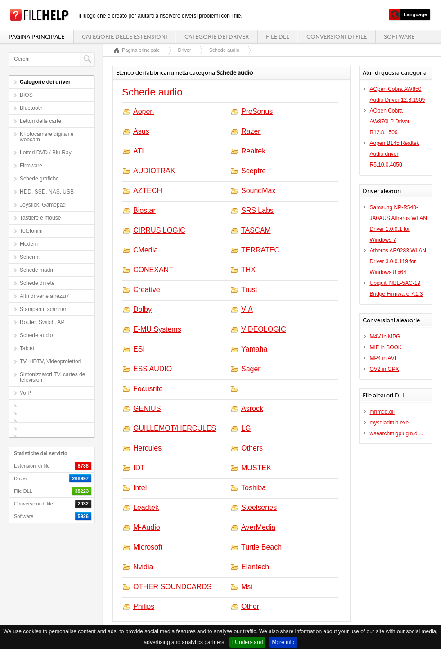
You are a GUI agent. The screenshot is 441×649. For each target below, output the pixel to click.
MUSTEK (256, 468)
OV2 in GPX (384, 369)
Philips (143, 606)
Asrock (252, 408)
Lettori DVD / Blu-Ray (46, 152)
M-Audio (146, 527)
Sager (251, 369)
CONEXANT (153, 270)
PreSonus (257, 111)
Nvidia (143, 567)
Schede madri (36, 270)
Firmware (31, 165)
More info (283, 642)
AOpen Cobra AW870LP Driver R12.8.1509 (390, 121)
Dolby (142, 309)
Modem (29, 244)
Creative (146, 289)
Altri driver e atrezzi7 (44, 296)
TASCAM (255, 230)
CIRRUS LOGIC (159, 230)
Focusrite (148, 388)
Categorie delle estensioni (124, 36)
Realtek (253, 151)
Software (399, 36)
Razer (251, 131)
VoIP (25, 393)
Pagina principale (36, 36)
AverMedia (258, 527)
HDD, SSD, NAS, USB (47, 192)
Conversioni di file (336, 36)
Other (250, 606)
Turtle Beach (261, 547)
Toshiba (253, 487)
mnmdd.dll (382, 412)
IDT (139, 468)
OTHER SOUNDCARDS (172, 586)
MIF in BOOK (386, 347)
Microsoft (147, 547)
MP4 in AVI (383, 358)
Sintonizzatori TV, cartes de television (52, 377)
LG (246, 428)
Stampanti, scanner (43, 309)
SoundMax (258, 190)
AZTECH (147, 190)
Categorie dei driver (216, 36)
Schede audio (36, 335)
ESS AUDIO (152, 369)
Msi (246, 586)
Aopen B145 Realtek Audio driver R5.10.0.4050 (394, 154)
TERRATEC (260, 250)
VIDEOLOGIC (263, 329)
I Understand (247, 642)
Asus (141, 131)
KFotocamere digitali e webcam (46, 137)
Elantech (255, 567)
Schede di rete (37, 283)
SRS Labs (257, 210)
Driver (184, 50)
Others (252, 448)
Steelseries (259, 507)
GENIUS (147, 408)
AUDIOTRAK (154, 171)
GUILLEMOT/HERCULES (174, 428)
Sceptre (253, 171)
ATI (138, 151)
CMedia (145, 250)
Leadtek (146, 507)
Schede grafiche (39, 179)
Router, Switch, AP (42, 322)
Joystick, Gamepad (43, 205)
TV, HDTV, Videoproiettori (50, 361)
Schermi (30, 257)
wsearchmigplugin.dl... (396, 433)
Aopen (143, 111)
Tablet (27, 348)
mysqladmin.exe (389, 422)
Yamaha (254, 349)
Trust (249, 289)
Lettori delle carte (40, 121)
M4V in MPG (385, 337)
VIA (247, 309)
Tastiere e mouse (40, 218)
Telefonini (31, 231)
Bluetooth (31, 108)
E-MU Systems (157, 329)
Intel (140, 487)
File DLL (277, 36)
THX (248, 270)
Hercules (147, 448)
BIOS (26, 95)
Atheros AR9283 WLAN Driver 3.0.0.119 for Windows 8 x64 (398, 261)
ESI (139, 349)
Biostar (144, 210)
